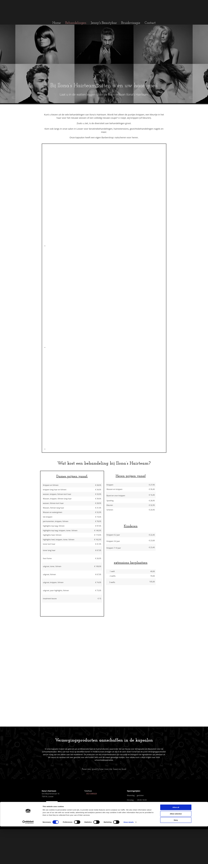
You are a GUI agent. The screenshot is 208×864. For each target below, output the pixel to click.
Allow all (175, 433)
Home (56, 23)
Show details (129, 448)
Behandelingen (75, 23)
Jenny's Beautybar (104, 23)
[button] (104, 769)
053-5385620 (90, 793)
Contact (150, 23)
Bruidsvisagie (130, 23)
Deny (176, 446)
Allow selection (176, 439)
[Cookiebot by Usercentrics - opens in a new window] (28, 448)
